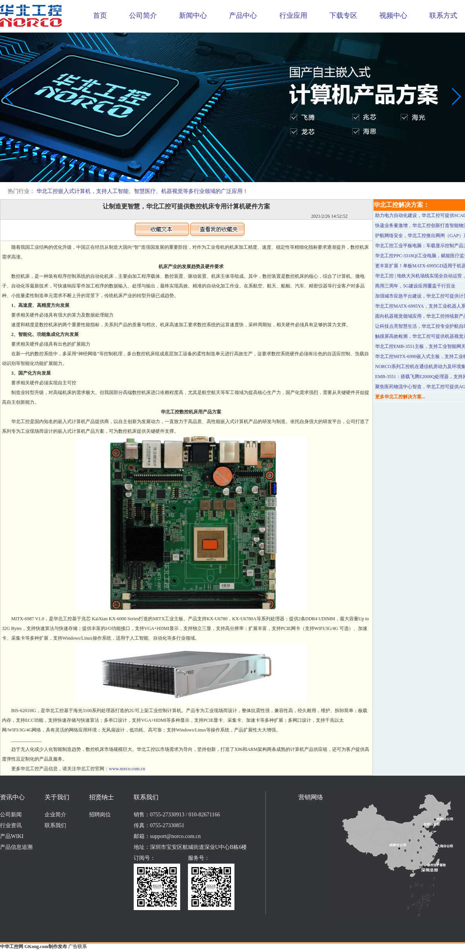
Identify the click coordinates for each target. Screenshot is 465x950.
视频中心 (393, 15)
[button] (226, 176)
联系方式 (443, 15)
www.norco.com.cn (127, 768)
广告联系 (77, 946)
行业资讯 (11, 825)
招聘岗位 (100, 814)
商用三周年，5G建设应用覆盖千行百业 (415, 286)
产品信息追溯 (16, 847)
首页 (100, 15)
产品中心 (243, 15)
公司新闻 (11, 814)
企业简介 (55, 814)
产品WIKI (12, 836)
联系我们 (55, 825)
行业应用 (293, 15)
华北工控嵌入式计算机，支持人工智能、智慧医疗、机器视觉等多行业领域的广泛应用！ (142, 191)
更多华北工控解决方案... (400, 396)
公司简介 (143, 15)
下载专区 (343, 15)
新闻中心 (193, 15)
